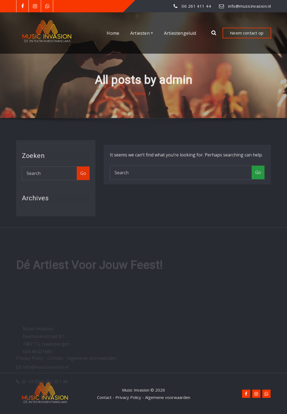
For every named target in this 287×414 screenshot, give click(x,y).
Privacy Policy (128, 397)
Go (83, 177)
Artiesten (141, 33)
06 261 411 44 (196, 6)
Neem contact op (246, 33)
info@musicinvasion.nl (249, 6)
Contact (104, 397)
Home (113, 33)
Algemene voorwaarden (167, 397)
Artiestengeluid (180, 33)
